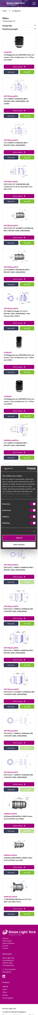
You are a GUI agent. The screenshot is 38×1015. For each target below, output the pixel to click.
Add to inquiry (19, 67)
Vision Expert (7, 941)
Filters (4, 992)
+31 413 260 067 (9, 969)
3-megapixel (16, 11)
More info (11, 72)
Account (5, 946)
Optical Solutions (8, 943)
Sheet (27, 72)
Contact (5, 948)
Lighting (5, 986)
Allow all (19, 538)
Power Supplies (7, 998)
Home (4, 11)
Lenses (4, 989)
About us (5, 938)
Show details (27, 531)
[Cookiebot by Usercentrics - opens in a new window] (27, 468)
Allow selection (19, 544)
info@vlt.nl (6, 972)
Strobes (5, 995)
